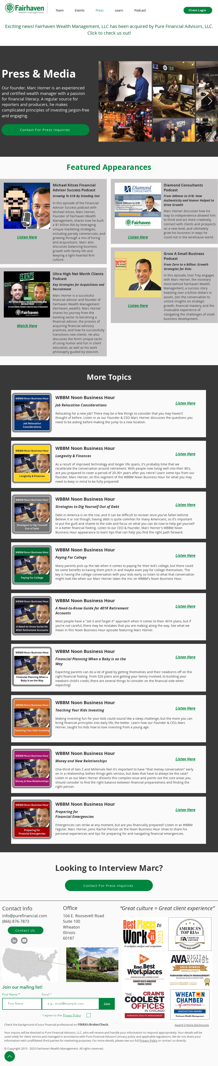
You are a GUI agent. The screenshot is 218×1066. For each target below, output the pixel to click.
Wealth (55, 1048)
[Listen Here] (27, 237)
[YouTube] (24, 940)
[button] (119, 10)
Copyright (13, 1048)
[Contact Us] (25, 930)
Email (46, 994)
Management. (69, 1048)
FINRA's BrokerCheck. (93, 1025)
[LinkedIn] (14, 940)
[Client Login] (198, 10)
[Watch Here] (27, 325)
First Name (10, 994)
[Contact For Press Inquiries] (45, 129)
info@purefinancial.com (24, 915)
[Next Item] (210, 101)
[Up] (9, 1056)
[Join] (107, 1004)
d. (102, 1048)
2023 (33, 1048)
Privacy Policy (148, 1040)
